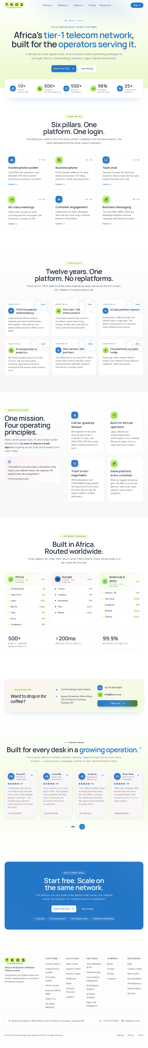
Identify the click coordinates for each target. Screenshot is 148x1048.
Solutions (63, 5)
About (110, 964)
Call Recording (94, 972)
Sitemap (120, 1035)
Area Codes (133, 973)
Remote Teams (73, 973)
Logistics (70, 997)
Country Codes (134, 969)
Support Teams (73, 969)
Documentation (134, 978)
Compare (111, 978)
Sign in (137, 5)
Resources (106, 5)
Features (79, 5)
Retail (68, 983)
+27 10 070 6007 (109, 1021)
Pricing (92, 5)
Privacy (131, 1035)
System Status (134, 988)
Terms (140, 1035)
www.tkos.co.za (131, 1021)
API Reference (134, 983)
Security (131, 993)
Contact (110, 969)
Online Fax (51, 999)
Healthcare (71, 978)
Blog (129, 964)
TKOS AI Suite (52, 985)
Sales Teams (72, 964)
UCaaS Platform (53, 964)
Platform (48, 5)
